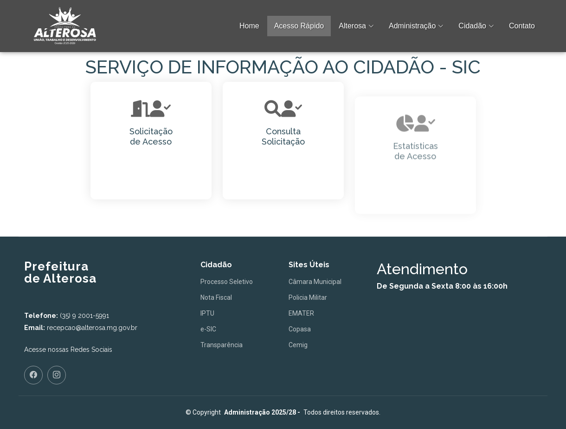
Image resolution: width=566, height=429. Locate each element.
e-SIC (208, 329)
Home (249, 26)
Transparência (221, 345)
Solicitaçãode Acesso (151, 136)
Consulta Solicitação (283, 137)
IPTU (207, 313)
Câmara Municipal (315, 281)
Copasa (300, 329)
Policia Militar (308, 297)
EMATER (301, 313)
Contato (522, 26)
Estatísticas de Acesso (415, 178)
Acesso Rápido (299, 26)
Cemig (298, 345)
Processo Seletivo (226, 281)
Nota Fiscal (216, 297)
